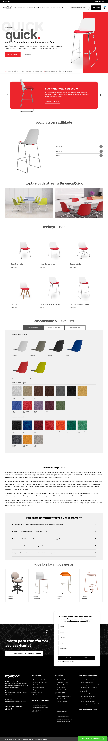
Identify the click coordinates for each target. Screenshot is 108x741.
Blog (63, 7)
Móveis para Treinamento (60, 693)
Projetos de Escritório (35, 7)
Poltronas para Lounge (87, 696)
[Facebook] (3, 2)
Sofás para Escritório (87, 698)
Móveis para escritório (40, 700)
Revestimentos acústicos (41, 714)
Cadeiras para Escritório (40, 707)
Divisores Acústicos (63, 716)
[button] (100, 94)
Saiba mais (27, 54)
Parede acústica (62, 711)
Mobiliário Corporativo (40, 705)
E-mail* (62, 632)
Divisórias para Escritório (36, 710)
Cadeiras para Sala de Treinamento (86, 690)
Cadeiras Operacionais (87, 679)
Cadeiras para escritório (88, 675)
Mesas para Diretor (63, 682)
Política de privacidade (41, 739)
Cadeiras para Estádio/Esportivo (90, 703)
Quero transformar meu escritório (76, 658)
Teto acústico (61, 714)
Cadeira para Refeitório (87, 693)
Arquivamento (61, 687)
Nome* (62, 626)
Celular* (62, 637)
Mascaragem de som (63, 721)
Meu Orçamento (38, 695)
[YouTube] (9, 2)
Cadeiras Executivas (86, 682)
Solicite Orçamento (52, 101)
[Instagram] (6, 2)
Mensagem (63, 648)
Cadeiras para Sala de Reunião (90, 684)
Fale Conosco (96, 7)
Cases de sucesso (55, 7)
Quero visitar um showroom (24, 653)
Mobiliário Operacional (64, 679)
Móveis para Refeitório (64, 696)
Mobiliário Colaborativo (64, 698)
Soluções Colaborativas (64, 719)
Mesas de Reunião (62, 684)
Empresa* (82, 643)
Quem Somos (45, 7)
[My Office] (12, 676)
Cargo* (62, 643)
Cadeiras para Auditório (87, 701)
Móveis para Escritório (20, 7)
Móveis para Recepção (64, 689)
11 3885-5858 (101, 1)
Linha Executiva (62, 701)
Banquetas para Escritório (88, 687)
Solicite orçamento (12, 54)
